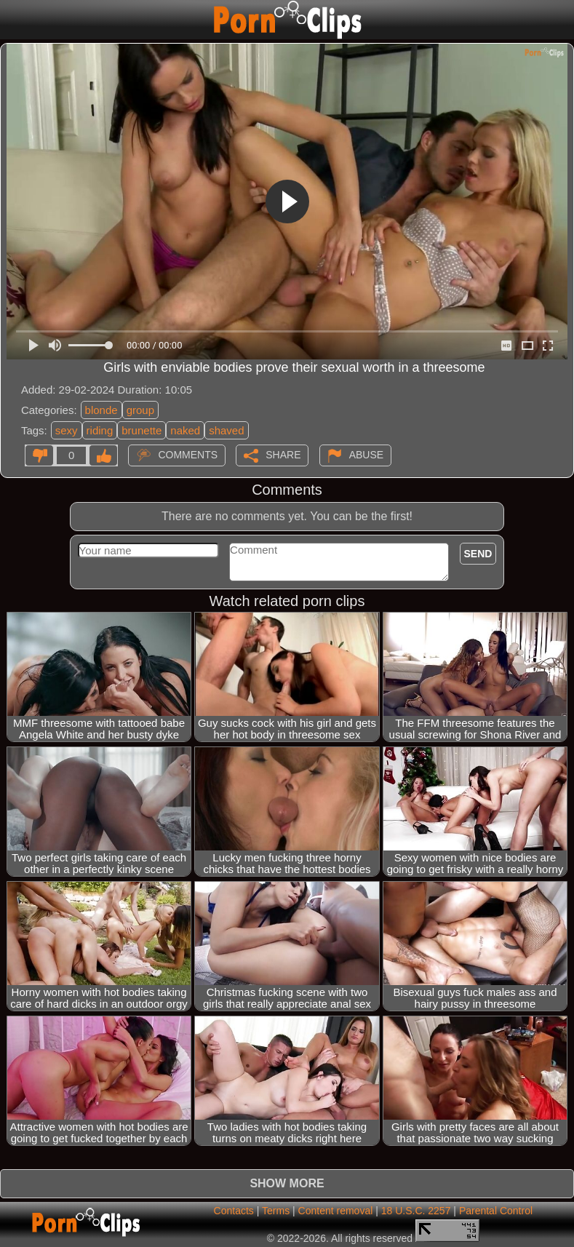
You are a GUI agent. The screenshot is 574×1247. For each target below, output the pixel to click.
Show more (287, 1183)
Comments (188, 455)
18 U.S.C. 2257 (416, 1210)
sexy (66, 430)
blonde (101, 410)
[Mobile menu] (13, 19)
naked (185, 430)
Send (478, 553)
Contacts (234, 1210)
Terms (276, 1210)
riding (100, 430)
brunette (141, 430)
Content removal (335, 1210)
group (140, 410)
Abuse (366, 455)
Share (283, 455)
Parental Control (496, 1210)
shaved (226, 430)
